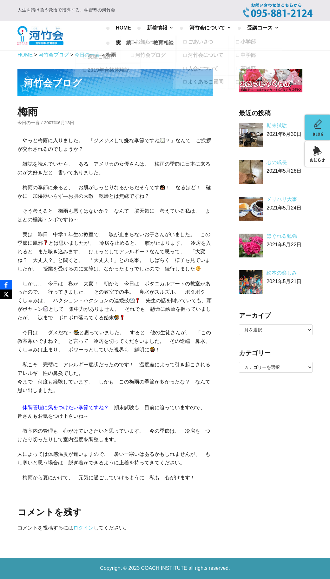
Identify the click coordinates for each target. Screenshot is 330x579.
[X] (6, 294)
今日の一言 (28, 122)
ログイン (83, 527)
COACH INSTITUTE (164, 568)
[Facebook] (6, 285)
